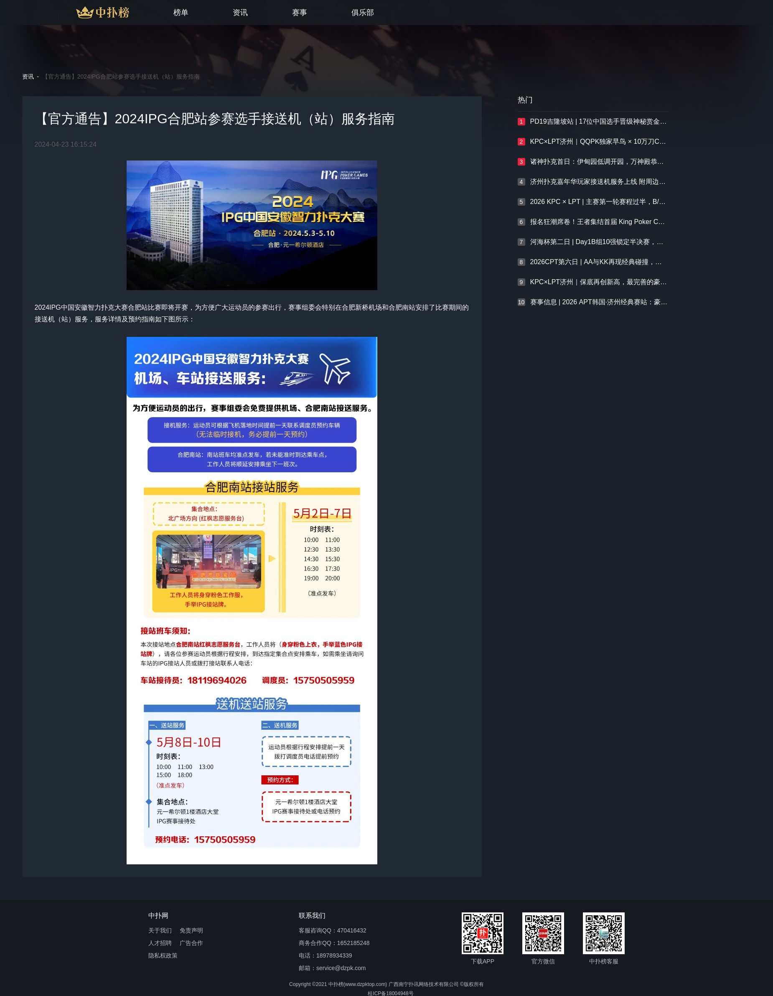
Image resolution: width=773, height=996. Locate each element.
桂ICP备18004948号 (390, 993)
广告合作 (191, 943)
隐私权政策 (163, 956)
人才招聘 (160, 943)
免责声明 (191, 930)
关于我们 (160, 930)
